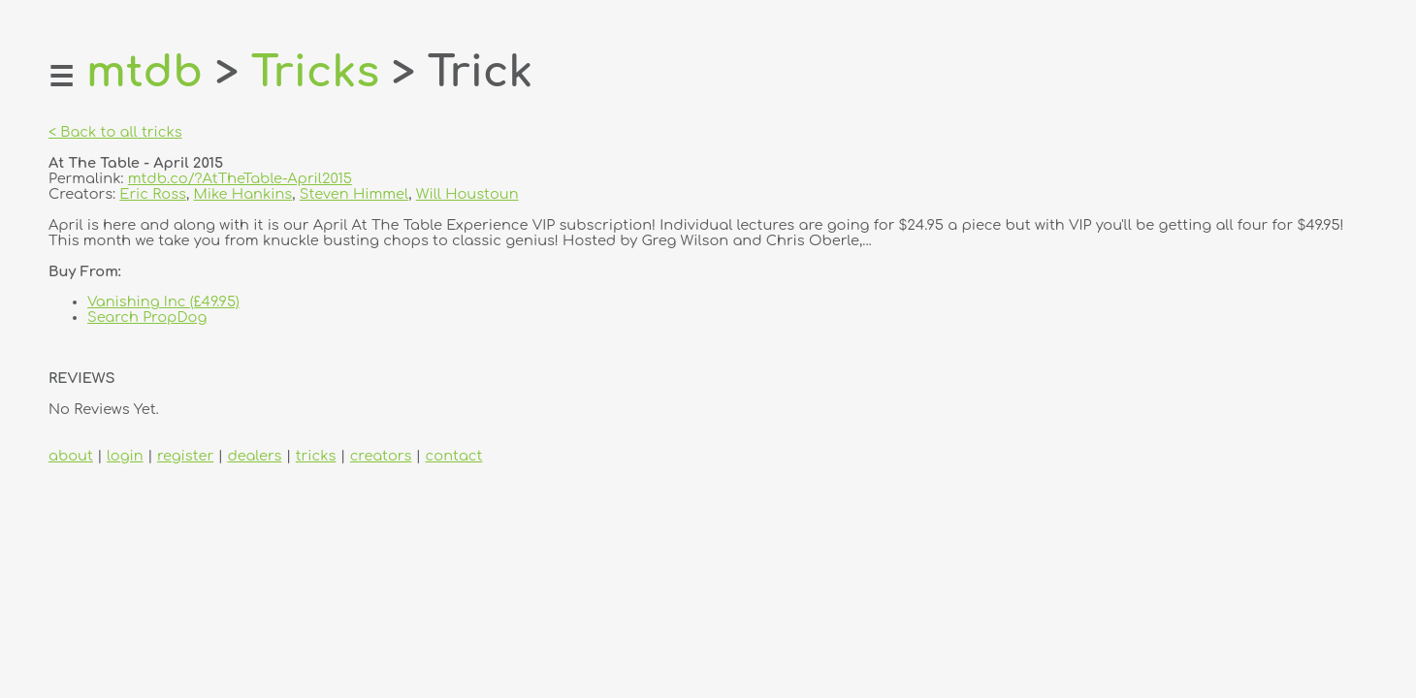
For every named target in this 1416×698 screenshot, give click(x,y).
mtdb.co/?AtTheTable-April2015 (240, 178)
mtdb (144, 72)
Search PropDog (147, 317)
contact (454, 455)
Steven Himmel (354, 194)
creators (381, 455)
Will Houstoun (467, 194)
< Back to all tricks (115, 132)
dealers (254, 455)
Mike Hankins (242, 194)
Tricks (315, 72)
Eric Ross (152, 194)
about (70, 455)
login (125, 455)
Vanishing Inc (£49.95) (163, 301)
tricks (316, 455)
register (185, 455)
